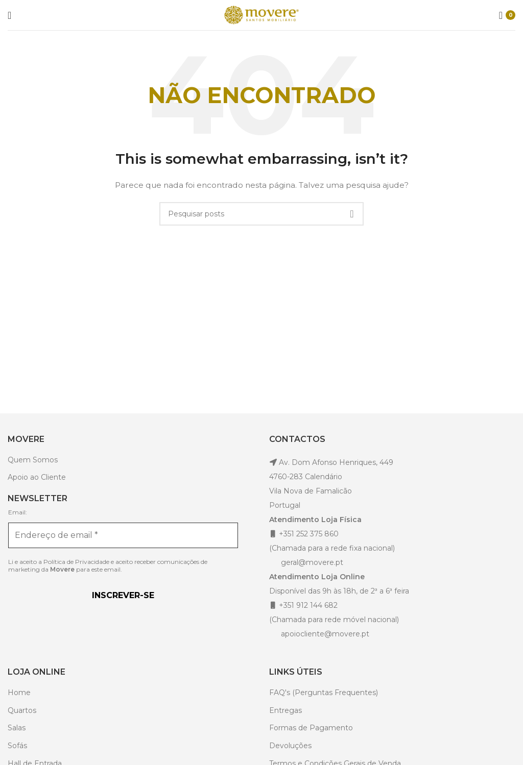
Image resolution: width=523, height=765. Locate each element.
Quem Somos (33, 459)
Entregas (285, 710)
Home (19, 692)
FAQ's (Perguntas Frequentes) (323, 692)
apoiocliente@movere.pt (324, 633)
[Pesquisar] (261, 214)
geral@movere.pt (312, 562)
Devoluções (290, 745)
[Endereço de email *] (123, 535)
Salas (17, 727)
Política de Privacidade (76, 561)
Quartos (22, 710)
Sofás (17, 745)
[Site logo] (261, 14)
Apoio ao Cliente (37, 477)
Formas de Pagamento (311, 727)
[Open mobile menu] (9, 15)
